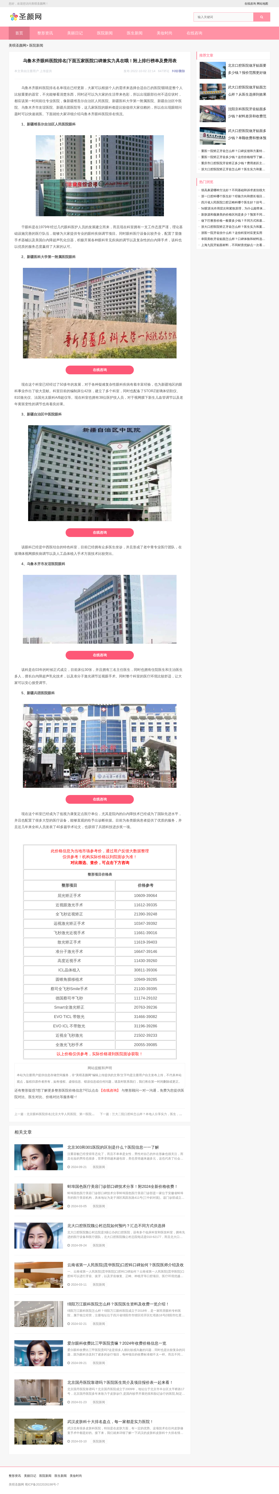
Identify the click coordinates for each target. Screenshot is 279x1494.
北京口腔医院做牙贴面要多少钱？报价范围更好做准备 (247, 73)
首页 (19, 33)
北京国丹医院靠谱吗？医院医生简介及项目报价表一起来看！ (120, 1382)
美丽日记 (75, 33)
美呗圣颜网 (17, 45)
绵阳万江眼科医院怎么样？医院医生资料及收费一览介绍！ (118, 1304)
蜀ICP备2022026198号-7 (42, 1484)
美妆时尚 (164, 33)
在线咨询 (250, 3)
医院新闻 (105, 33)
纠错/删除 (178, 71)
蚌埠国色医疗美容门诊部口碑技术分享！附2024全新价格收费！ (122, 1186)
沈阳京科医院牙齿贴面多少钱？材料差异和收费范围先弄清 (247, 116)
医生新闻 (135, 33)
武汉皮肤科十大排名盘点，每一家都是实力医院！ (110, 1422)
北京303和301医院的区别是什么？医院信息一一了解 (113, 1147)
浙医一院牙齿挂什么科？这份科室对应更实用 (231, 233)
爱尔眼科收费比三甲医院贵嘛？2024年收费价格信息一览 (116, 1343)
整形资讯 (45, 33)
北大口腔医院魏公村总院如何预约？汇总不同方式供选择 (116, 1226)
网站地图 (262, 3)
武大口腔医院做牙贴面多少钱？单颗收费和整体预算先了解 (247, 138)
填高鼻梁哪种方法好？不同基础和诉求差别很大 (233, 190)
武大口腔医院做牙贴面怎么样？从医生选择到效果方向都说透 (247, 94)
